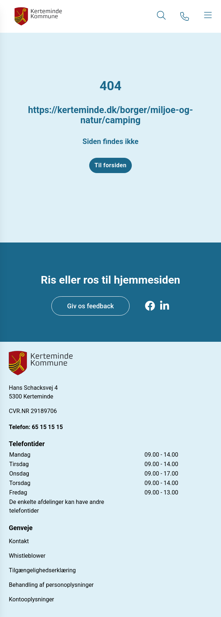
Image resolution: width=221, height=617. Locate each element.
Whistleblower (27, 555)
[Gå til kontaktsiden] (184, 16)
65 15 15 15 (47, 427)
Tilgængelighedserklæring (42, 570)
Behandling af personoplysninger (51, 584)
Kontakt (19, 541)
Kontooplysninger (31, 599)
